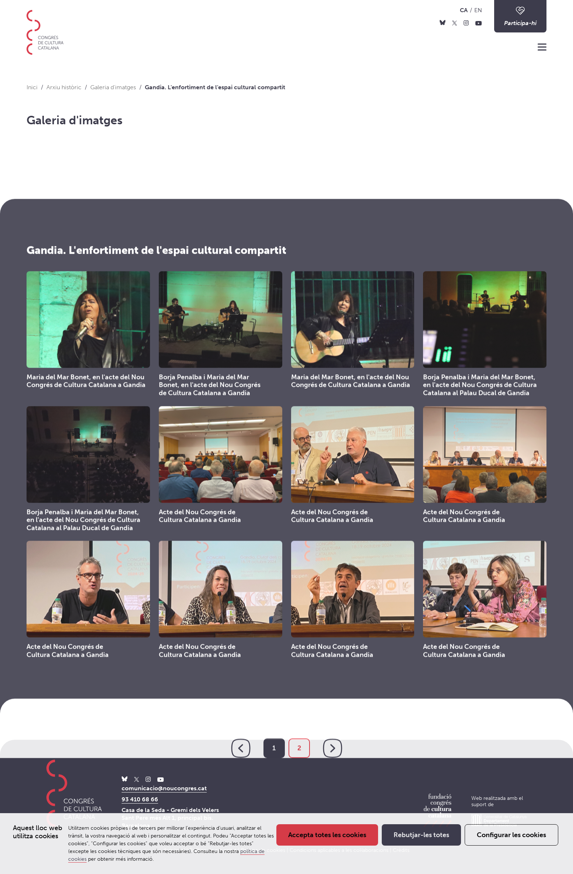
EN (478, 10)
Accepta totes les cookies (327, 835)
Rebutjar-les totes (421, 835)
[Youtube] (478, 22)
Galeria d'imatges (74, 120)
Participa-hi (520, 16)
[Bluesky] (443, 22)
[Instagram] (466, 22)
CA (464, 10)
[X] (454, 22)
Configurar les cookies (511, 835)
